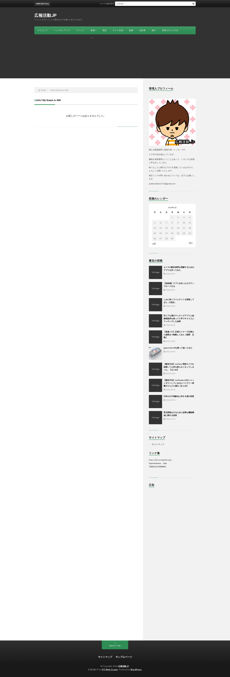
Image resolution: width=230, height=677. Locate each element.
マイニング (42, 30)
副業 (131, 30)
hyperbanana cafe (158, 463)
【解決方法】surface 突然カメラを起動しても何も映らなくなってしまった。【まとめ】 (179, 367)
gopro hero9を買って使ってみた (178, 348)
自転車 (142, 30)
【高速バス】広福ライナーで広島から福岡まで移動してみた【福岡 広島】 (179, 335)
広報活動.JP (45, 15)
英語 (104, 30)
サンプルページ (124, 656)
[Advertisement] (115, 56)
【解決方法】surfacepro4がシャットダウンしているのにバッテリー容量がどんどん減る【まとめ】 (179, 383)
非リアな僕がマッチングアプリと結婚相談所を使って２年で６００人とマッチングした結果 (179, 318)
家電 (93, 30)
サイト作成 (118, 30)
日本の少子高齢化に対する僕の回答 (179, 396)
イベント (80, 30)
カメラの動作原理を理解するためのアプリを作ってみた (125, 3)
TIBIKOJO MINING (157, 466)
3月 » (191, 243)
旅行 (154, 30)
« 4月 (154, 243)
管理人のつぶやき (170, 30)
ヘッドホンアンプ (62, 30)
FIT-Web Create (110, 669)
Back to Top (115, 645)
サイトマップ (158, 444)
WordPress (136, 669)
